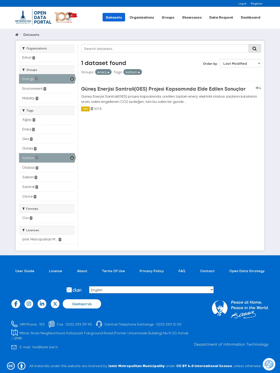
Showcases (192, 17)
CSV (85, 108)
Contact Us (82, 303)
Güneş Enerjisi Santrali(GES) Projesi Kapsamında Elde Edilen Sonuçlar (163, 88)
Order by (210, 63)
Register (256, 3)
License (55, 270)
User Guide (24, 270)
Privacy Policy (152, 270)
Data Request (221, 17)
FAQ (181, 270)
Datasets (114, 17)
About (82, 270)
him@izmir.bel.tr (45, 347)
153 (42, 324)
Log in (242, 3)
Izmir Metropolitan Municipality (136, 365)
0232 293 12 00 (169, 324)
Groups (168, 17)
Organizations (142, 17)
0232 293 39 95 (79, 324)
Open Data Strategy (247, 270)
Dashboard (250, 17)
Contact (207, 270)
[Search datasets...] (165, 48)
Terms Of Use (113, 270)
